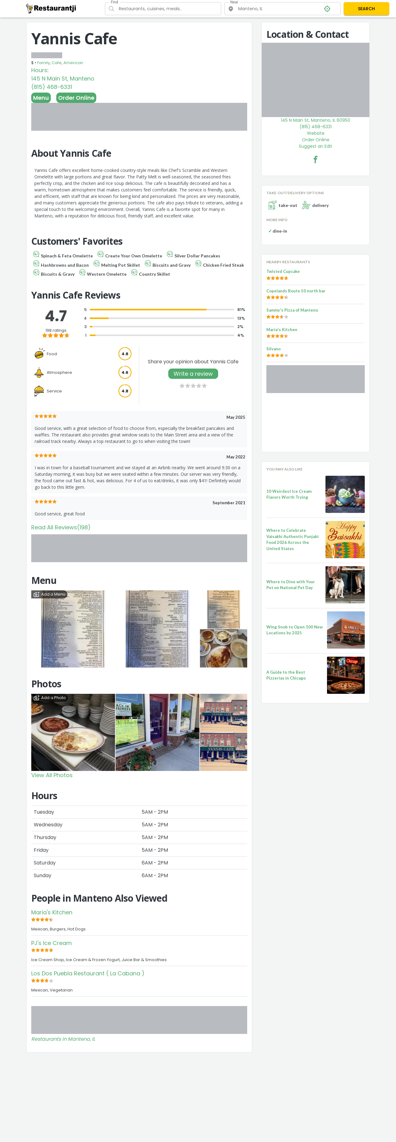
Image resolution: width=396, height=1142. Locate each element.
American (73, 63)
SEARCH (366, 9)
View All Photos (52, 775)
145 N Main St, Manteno (62, 78)
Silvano (273, 348)
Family (43, 63)
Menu (41, 98)
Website (316, 133)
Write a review (193, 374)
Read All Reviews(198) (61, 527)
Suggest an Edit (315, 146)
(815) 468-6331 (51, 87)
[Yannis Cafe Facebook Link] (315, 159)
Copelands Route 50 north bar (295, 290)
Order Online (76, 98)
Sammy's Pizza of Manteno (292, 310)
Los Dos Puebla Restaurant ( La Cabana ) (87, 973)
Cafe (57, 63)
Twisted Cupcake (283, 271)
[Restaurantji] (51, 8)
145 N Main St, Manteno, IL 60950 (315, 120)
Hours (39, 70)
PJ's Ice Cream (51, 943)
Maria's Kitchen (51, 912)
